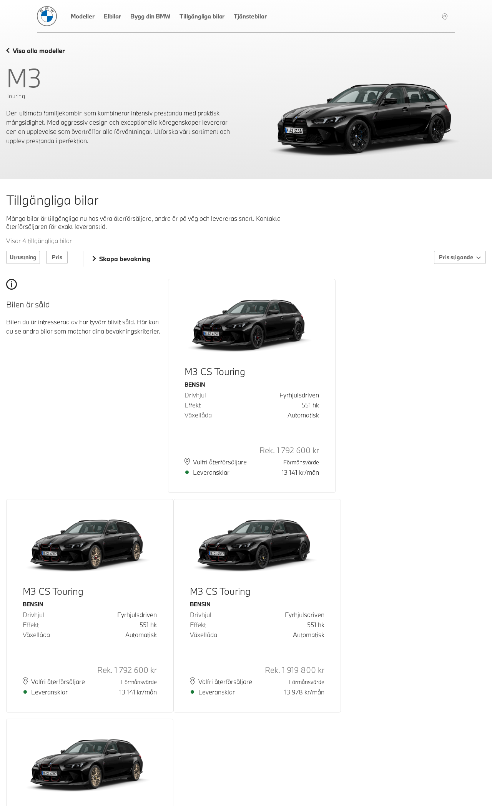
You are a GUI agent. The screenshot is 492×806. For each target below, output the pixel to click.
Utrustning (23, 257)
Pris (57, 257)
